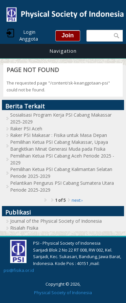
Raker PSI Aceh (26, 128)
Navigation (63, 50)
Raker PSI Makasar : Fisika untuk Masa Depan (58, 135)
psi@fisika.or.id (19, 270)
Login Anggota (28, 35)
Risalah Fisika (24, 228)
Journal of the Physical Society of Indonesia (56, 221)
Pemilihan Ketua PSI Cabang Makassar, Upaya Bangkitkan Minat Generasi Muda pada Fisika (59, 145)
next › (77, 200)
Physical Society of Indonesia (63, 292)
